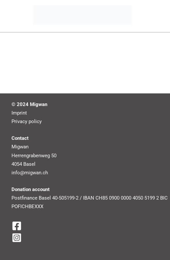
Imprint (19, 113)
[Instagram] (87, 238)
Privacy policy (26, 121)
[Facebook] (87, 226)
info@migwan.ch (29, 173)
